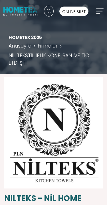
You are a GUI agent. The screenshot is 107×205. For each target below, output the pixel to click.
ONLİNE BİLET (74, 12)
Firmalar (48, 45)
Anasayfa (20, 45)
